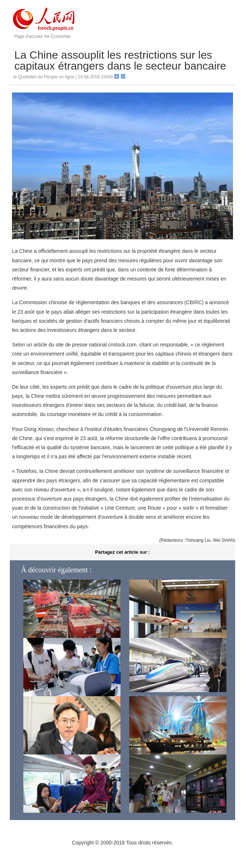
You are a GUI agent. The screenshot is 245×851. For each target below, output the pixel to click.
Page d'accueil (28, 36)
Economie (60, 36)
